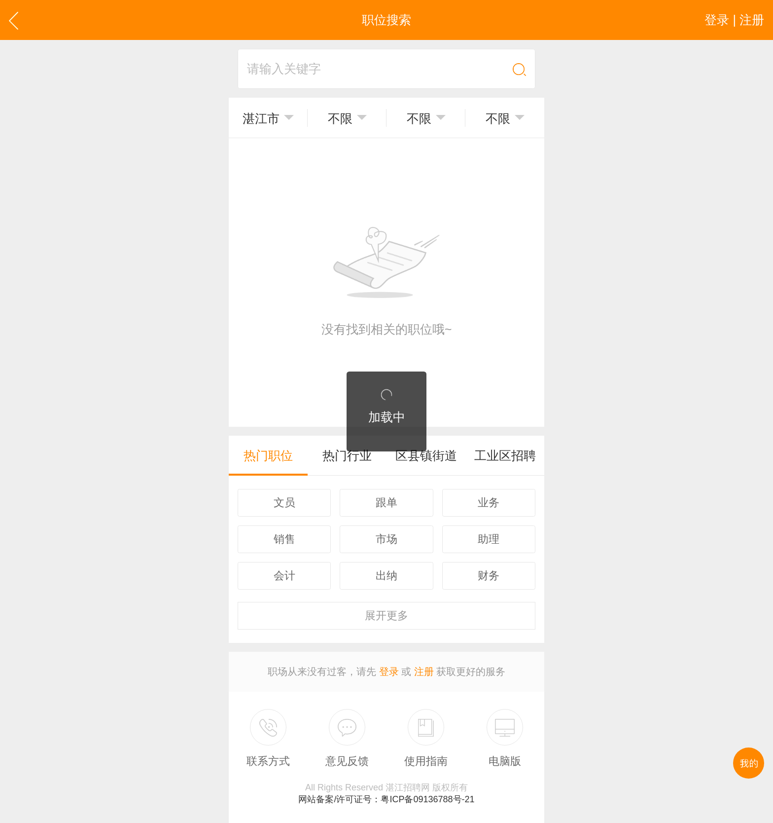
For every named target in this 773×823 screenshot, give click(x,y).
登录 (389, 671)
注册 (424, 671)
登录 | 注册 (734, 20)
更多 (386, 615)
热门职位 (268, 455)
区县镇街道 (426, 455)
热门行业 (347, 455)
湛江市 (261, 118)
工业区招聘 (505, 455)
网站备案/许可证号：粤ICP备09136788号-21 (386, 799)
